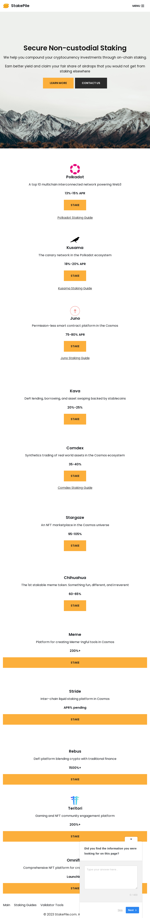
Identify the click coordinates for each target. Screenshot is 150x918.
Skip (120, 910)
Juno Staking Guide (75, 358)
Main (6, 905)
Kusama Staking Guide (75, 288)
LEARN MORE (58, 83)
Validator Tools (51, 905)
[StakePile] (16, 6)
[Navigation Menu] (138, 6)
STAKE (75, 205)
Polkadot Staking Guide (75, 217)
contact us (91, 83)
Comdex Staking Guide (75, 488)
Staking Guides (25, 905)
